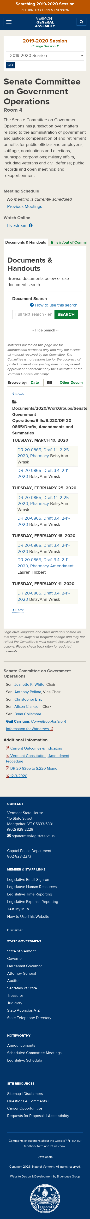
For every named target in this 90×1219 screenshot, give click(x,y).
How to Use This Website (28, 916)
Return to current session (45, 10)
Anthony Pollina (27, 692)
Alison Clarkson (27, 706)
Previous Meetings (24, 206)
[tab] (26, 242)
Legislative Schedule (24, 1060)
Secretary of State (22, 988)
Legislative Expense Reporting (32, 901)
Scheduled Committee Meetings (34, 1053)
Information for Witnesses (29, 729)
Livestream (17, 225)
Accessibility (58, 1115)
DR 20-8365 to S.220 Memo (31, 768)
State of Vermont (21, 951)
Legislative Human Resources (32, 886)
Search (66, 314)
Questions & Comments (27, 1101)
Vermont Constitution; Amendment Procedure (37, 758)
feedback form (33, 1146)
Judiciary (14, 1003)
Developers (45, 1157)
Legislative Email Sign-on (28, 879)
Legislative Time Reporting (29, 894)
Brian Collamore (27, 714)
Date (35, 382)
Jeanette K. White (29, 684)
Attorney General (21, 973)
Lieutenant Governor (24, 966)
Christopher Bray (28, 699)
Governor (15, 958)
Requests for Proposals (26, 1115)
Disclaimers (33, 1093)
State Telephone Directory (29, 1017)
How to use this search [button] (54, 305)
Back (18, 394)
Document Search (45, 302)
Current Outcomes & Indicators (34, 748)
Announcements (21, 1045)
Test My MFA (18, 909)
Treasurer (15, 995)
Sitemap (14, 1093)
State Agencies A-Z (23, 1010)
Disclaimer (15, 930)
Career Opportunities (24, 1108)
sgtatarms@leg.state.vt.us (30, 836)
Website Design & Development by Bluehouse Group (45, 1176)
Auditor (13, 980)
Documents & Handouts (25, 242)
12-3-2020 (16, 776)
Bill (49, 382)
